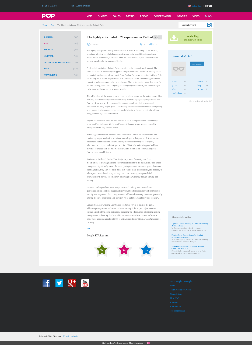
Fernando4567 (182, 56)
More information (135, 343)
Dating (130, 16)
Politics (49, 37)
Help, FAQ (174, 298)
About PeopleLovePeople (181, 281)
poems (174, 81)
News (172, 285)
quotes (174, 85)
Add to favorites (83, 6)
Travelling (50, 75)
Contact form (175, 306)
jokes (174, 89)
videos (200, 81)
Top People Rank (177, 311)
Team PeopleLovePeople (180, 290)
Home (89, 16)
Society (48, 50)
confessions (177, 93)
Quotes (102, 16)
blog (199, 85)
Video (196, 16)
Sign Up (53, 6)
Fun (52, 25)
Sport (47, 69)
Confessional (163, 16)
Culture (49, 56)
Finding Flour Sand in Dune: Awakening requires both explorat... (187, 236)
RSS (72, 6)
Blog (208, 16)
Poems (144, 16)
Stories (182, 16)
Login (44, 6)
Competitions (176, 294)
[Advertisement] (190, 157)
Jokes (117, 16)
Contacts (174, 302)
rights (76, 336)
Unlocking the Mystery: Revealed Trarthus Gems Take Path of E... (188, 247)
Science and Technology (58, 62)
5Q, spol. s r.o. (68, 336)
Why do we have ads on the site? (200, 101)
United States (197, 6)
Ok (148, 343)
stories (200, 89)
